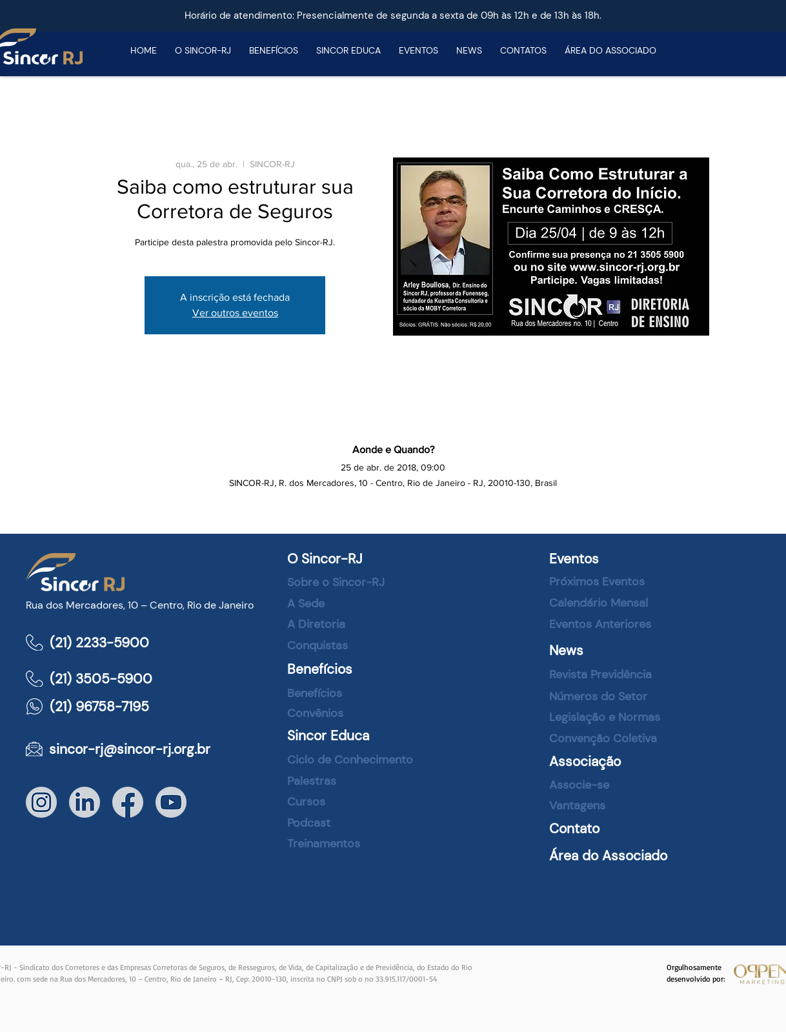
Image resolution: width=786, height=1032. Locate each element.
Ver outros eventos (235, 312)
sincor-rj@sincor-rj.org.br (129, 749)
